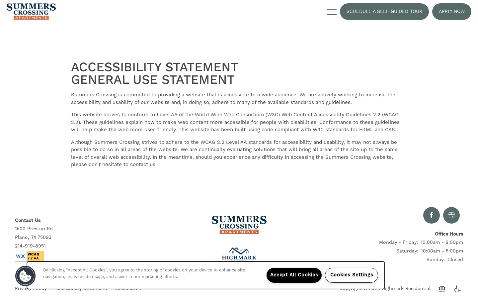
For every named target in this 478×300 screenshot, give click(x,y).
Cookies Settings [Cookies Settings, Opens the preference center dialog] (351, 275)
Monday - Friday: (398, 243)
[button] (384, 11)
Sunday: (436, 260)
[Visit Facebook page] (431, 215)
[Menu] (332, 11)
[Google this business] (451, 215)
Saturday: (407, 251)
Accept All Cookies (294, 275)
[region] (206, 275)
